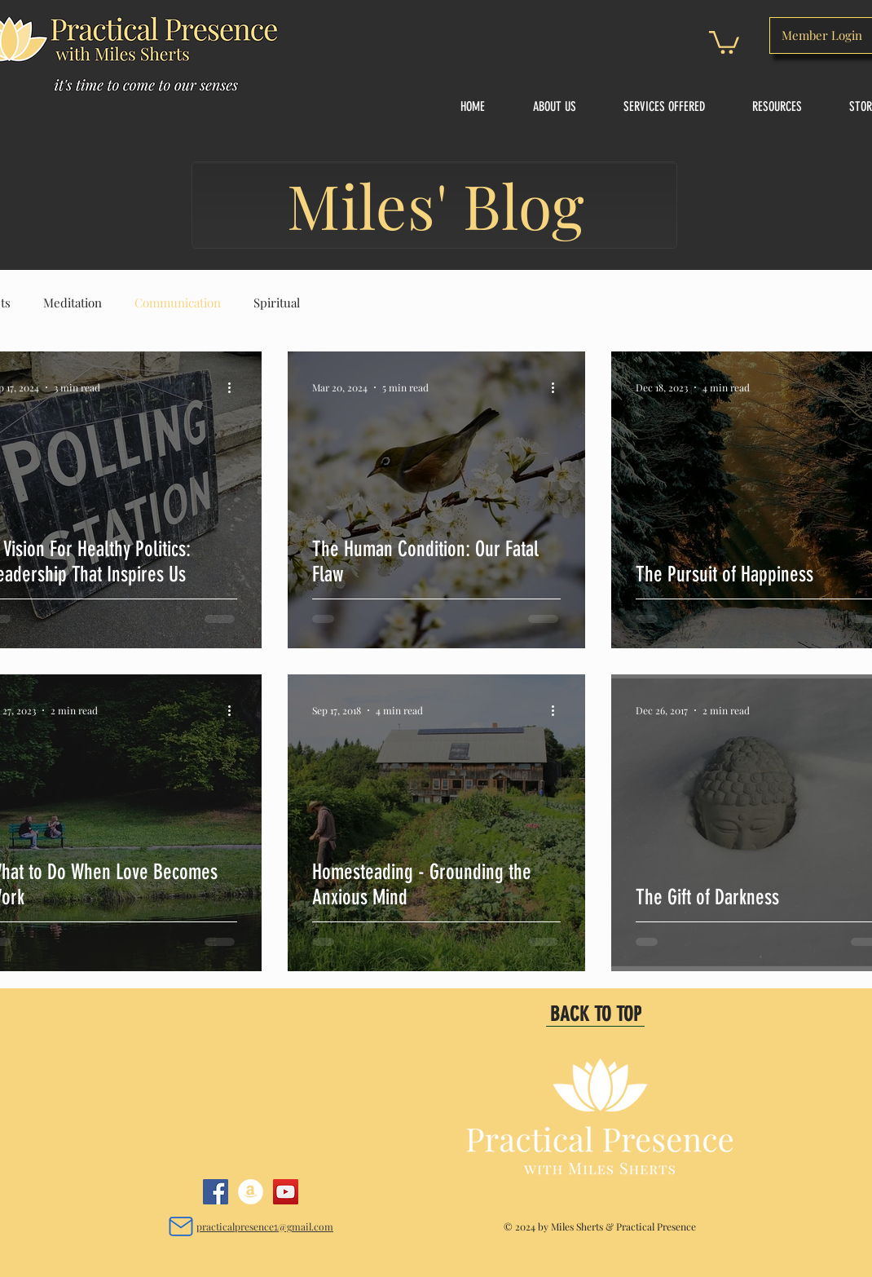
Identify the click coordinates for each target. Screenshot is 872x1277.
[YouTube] (285, 1191)
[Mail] (180, 1226)
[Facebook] (215, 1191)
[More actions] (234, 387)
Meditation (72, 302)
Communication (177, 302)
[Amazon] (250, 1191)
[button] (724, 41)
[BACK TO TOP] (595, 1014)
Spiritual (276, 302)
